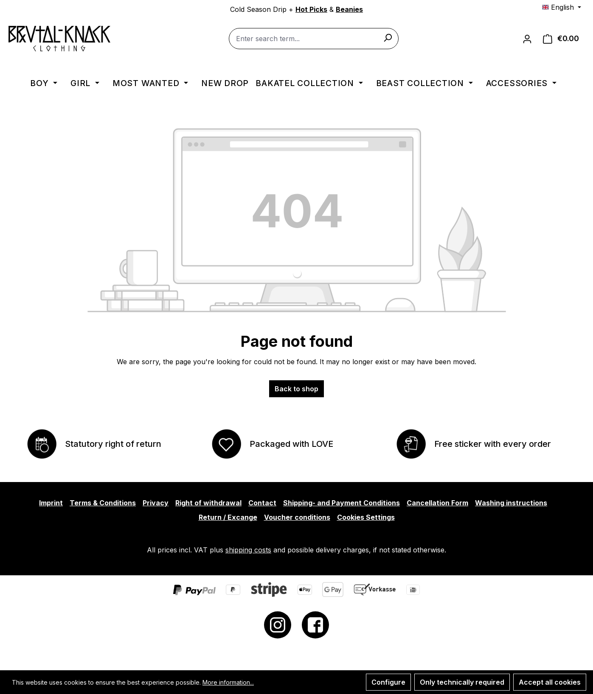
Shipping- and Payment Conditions (341, 503)
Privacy (156, 503)
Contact (262, 503)
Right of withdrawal (208, 503)
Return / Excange (228, 517)
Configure (388, 682)
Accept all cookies (550, 682)
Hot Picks (311, 9)
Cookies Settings (366, 517)
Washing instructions (511, 503)
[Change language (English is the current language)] (561, 7)
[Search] (387, 38)
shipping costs (248, 550)
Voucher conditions (297, 517)
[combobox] (313, 39)
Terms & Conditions (103, 503)
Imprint (51, 503)
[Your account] (527, 39)
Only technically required (462, 682)
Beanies (349, 9)
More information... (228, 682)
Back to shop (296, 389)
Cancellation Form (437, 503)
